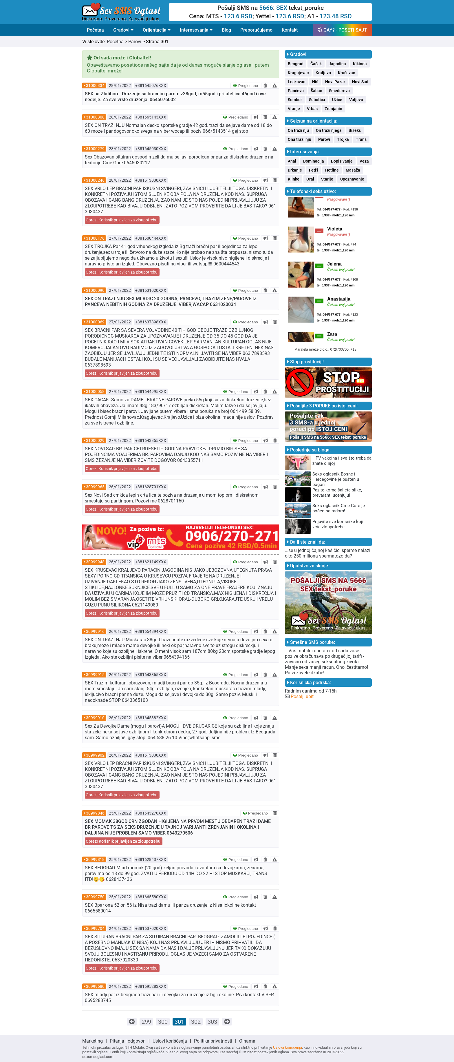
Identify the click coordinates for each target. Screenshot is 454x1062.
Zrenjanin (333, 108)
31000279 (95, 148)
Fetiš (313, 170)
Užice (337, 99)
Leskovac (296, 81)
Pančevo (296, 90)
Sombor (295, 99)
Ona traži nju (299, 139)
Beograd (295, 63)
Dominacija (313, 161)
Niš (315, 81)
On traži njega (329, 130)
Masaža (353, 170)
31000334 (95, 85)
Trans (361, 139)
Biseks (355, 130)
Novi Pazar (335, 81)
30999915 (95, 674)
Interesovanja (196, 30)
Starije (327, 179)
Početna (95, 30)
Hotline (332, 170)
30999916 (95, 631)
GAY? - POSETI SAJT (342, 30)
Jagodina (337, 63)
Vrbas (312, 108)
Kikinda (360, 63)
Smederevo (339, 90)
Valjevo (356, 99)
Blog (226, 30)
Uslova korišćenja (287, 1047)
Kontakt (290, 30)
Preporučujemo (256, 30)
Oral (310, 179)
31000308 (95, 117)
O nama (247, 1041)
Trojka (343, 139)
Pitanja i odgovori (128, 1041)
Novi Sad (360, 81)
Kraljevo (323, 72)
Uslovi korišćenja (170, 1041)
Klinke (293, 179)
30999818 (95, 859)
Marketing (92, 1041)
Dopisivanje (342, 161)
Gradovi (123, 30)
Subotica (317, 99)
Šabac (316, 90)
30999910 (95, 717)
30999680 (95, 986)
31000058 (95, 391)
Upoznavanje (352, 179)
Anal (292, 161)
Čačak (316, 63)
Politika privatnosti (213, 1041)
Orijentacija (157, 30)
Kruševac (346, 72)
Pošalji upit (302, 696)
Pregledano (245, 85)
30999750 (95, 897)
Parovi (134, 41)
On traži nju (298, 130)
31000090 (95, 290)
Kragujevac (298, 72)
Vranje (294, 108)
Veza (364, 161)
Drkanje (295, 170)
